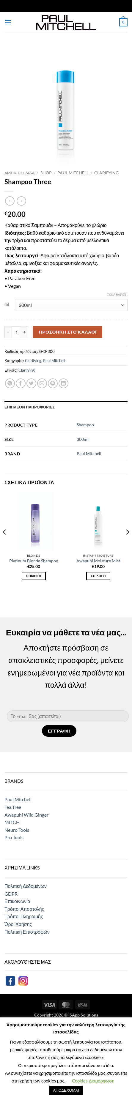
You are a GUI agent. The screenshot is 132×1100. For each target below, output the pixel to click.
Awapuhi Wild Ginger (26, 814)
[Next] (127, 543)
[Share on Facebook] (21, 383)
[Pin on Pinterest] (53, 383)
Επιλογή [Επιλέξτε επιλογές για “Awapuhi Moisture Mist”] (98, 576)
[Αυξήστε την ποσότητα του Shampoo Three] (24, 332)
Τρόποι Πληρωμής (23, 916)
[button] (8, 22)
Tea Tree (12, 807)
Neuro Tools (16, 830)
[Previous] (4, 543)
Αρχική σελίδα (19, 173)
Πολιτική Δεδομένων (25, 886)
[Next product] (9, 201)
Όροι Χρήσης (18, 924)
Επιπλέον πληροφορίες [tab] (29, 407)
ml (6, 304)
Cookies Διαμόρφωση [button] (93, 1080)
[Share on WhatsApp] (10, 383)
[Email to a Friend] (42, 383)
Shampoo (85, 424)
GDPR (11, 894)
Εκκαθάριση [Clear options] (117, 294)
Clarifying (106, 173)
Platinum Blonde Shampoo (33, 560)
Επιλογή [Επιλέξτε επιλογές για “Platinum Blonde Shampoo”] (33, 576)
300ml (83, 439)
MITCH (12, 822)
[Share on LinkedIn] (63, 383)
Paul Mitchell (73, 173)
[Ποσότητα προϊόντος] (16, 332)
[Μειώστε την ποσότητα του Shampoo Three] (8, 332)
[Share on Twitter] (31, 383)
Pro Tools (13, 837)
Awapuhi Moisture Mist (98, 560)
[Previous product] (21, 201)
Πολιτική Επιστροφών (27, 932)
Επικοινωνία (17, 901)
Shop (46, 173)
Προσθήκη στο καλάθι (68, 331)
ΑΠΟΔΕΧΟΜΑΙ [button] (66, 1090)
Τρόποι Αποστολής (24, 909)
